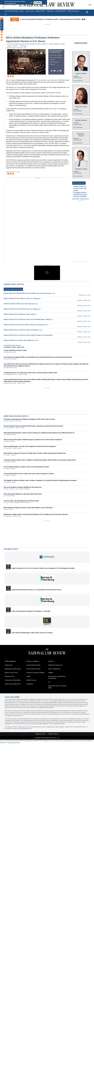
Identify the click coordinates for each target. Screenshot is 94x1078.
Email (76, 76)
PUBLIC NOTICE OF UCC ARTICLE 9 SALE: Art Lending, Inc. (22, 298)
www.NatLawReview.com (11, 702)
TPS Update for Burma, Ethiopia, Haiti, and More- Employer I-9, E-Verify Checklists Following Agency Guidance (40, 480)
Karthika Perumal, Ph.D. (12, 374)
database (56, 701)
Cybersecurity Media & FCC (13, 684)
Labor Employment (54, 62)
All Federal (52, 64)
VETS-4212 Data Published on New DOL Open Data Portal (23, 494)
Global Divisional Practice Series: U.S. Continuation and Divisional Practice (36, 589)
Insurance (51, 661)
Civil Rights (52, 59)
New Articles (2, 25)
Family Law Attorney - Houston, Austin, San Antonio (80, 188)
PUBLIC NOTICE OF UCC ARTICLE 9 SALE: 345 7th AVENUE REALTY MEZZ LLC (28, 319)
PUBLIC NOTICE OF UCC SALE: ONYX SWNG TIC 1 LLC (21, 340)
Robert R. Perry (17, 516)
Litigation (50, 672)
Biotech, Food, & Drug (11, 672)
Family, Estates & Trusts (33, 669)
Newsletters (40, 11)
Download (57, 71)
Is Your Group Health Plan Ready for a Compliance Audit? (39, 19)
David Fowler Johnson (11, 359)
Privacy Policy (84, 699)
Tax (49, 682)
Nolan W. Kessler (10, 421)
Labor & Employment (54, 669)
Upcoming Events (11, 549)
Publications (23, 46)
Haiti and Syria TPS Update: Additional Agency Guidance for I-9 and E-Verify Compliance (33, 439)
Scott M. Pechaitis (20, 427)
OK (31, 2)
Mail (55, 71)
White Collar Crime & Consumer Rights (57, 686)
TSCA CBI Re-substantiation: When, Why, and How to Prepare (32, 632)
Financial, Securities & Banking (35, 672)
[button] (47, 272)
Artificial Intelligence (10, 661)
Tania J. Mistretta (10, 489)
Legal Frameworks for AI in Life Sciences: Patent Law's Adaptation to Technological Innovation (43, 568)
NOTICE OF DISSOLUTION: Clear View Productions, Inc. (21, 303)
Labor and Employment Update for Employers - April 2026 (31, 611)
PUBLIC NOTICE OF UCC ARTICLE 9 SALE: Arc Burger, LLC (22, 309)
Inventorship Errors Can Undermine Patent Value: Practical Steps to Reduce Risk (30, 372)
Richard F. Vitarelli (25, 502)
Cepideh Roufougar (17, 448)
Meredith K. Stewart (10, 482)
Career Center (60, 11)
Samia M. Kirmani (24, 44)
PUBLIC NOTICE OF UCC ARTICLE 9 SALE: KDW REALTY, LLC (23, 330)
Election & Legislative (32, 661)
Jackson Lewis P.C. (12, 46)
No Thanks (37, 2)
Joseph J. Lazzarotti (11, 455)
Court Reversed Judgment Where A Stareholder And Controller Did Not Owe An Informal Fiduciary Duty (38, 357)
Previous (82, 19)
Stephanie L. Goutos (47, 44)
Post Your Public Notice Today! (13, 289)
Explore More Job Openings (79, 199)
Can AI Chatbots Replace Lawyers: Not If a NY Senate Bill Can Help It (26, 467)
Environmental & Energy (33, 665)
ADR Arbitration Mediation (55, 55)
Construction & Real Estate (12, 680)
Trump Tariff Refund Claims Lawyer (15, 350)
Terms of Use (74, 699)
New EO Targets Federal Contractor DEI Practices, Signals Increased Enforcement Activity (33, 426)
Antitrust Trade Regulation (55, 57)
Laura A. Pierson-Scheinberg (22, 489)
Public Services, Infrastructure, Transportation (57, 677)
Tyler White (8, 448)
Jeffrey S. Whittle (23, 374)
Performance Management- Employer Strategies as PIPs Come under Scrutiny (29, 419)
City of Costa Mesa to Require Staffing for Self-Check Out (22, 487)
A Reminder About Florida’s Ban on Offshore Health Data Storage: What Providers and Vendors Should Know (40, 460)
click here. (29, 728)
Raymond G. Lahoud (11, 352)
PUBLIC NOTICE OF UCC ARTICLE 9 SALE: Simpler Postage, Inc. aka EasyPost (28, 335)
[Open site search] (87, 12)
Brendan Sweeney (35, 44)
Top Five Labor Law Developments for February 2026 (21, 501)
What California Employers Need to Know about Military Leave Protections (28, 507)
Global (28, 676)
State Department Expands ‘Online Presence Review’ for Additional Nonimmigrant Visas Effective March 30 (39, 433)
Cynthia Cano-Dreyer (11, 434)
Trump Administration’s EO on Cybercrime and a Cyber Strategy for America (29, 473)
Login (89, 5)
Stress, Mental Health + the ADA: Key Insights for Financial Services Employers (30, 446)
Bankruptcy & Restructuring (13, 669)
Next (84, 19)
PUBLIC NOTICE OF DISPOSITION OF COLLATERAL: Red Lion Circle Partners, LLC (29, 293)
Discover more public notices (11, 345)
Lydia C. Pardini (21, 383)
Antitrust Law (8, 665)
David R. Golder (13, 44)
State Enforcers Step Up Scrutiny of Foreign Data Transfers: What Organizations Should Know (35, 453)
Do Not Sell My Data (14, 742)
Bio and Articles (77, 80)
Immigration (29, 684)
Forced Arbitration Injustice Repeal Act (47, 80)
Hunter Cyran (9, 516)
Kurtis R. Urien (9, 509)
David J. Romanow (10, 441)
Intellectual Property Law (55, 665)
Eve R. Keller (18, 421)
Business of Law (9, 676)
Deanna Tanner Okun (11, 383)
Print (52, 71)
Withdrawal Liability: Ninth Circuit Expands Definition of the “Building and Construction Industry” (36, 514)
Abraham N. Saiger (59, 44)
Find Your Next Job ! (79, 183)
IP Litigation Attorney (79, 192)
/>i (60, 71)
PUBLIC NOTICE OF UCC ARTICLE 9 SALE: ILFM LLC (20, 314)
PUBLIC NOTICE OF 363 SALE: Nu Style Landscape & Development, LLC (26, 324)
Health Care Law (31, 680)
